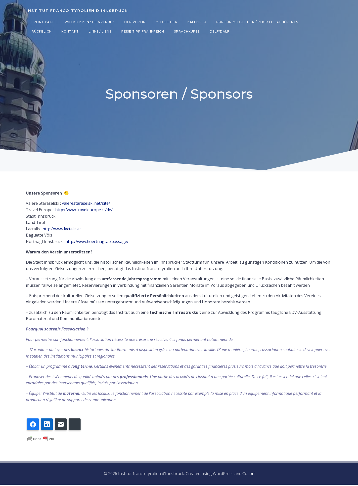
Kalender (196, 22)
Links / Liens (69, 31)
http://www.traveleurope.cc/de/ (84, 211)
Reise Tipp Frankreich (112, 31)
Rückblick (317, 22)
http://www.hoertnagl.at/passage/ (97, 243)
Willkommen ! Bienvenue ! (89, 22)
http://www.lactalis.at (62, 230)
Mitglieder (166, 22)
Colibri (248, 475)
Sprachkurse (156, 31)
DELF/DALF (189, 31)
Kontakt (39, 31)
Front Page (42, 22)
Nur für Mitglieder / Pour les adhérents (256, 22)
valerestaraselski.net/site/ (86, 205)
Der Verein (134, 22)
